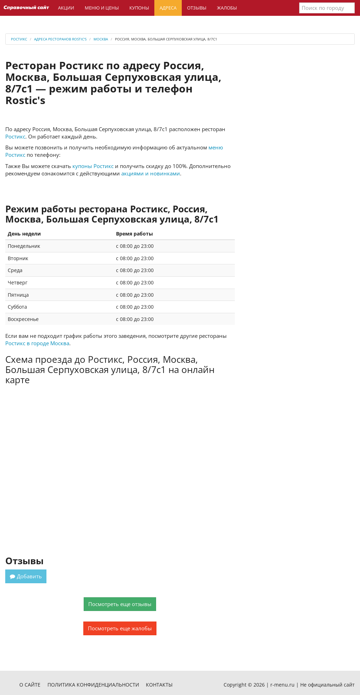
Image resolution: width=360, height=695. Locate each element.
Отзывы (196, 8)
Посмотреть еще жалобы (120, 628)
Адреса (168, 8)
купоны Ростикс (93, 165)
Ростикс (15, 136)
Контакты (159, 684)
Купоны (139, 8)
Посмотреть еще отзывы (120, 603)
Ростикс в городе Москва (37, 343)
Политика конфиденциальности (93, 684)
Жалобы (227, 8)
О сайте (29, 684)
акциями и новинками (150, 173)
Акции (66, 8)
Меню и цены (102, 8)
